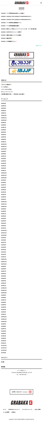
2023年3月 (3, 194)
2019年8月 (3, 297)
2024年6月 (3, 158)
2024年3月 (3, 165)
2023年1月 (3, 199)
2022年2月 (3, 225)
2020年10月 (4, 264)
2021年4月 (3, 249)
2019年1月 (3, 314)
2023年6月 (3, 187)
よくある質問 (6, 412)
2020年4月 (3, 278)
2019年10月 (4, 292)
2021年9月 (3, 237)
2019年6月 (3, 302)
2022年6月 (3, 216)
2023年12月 (4, 173)
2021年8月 (3, 240)
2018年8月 (3, 326)
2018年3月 (3, 338)
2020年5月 (3, 276)
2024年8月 (3, 153)
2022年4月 (3, 220)
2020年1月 (3, 285)
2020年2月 (3, 283)
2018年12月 (4, 316)
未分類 (2, 361)
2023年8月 (3, 182)
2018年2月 (3, 340)
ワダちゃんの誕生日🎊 (6, 84)
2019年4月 (3, 307)
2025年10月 (4, 120)
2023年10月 (4, 177)
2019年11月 (4, 290)
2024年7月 (3, 156)
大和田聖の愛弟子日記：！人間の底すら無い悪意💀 (13, 94)
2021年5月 (3, 247)
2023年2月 (3, 196)
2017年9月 (3, 352)
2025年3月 (3, 137)
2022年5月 (3, 218)
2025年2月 (3, 139)
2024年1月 (3, 170)
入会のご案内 (37, 409)
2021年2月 (3, 254)
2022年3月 (3, 223)
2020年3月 (3, 280)
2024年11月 (4, 146)
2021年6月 (3, 244)
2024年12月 (4, 144)
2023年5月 (3, 189)
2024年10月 (4, 149)
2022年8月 (3, 211)
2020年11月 (4, 261)
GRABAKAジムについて (14, 409)
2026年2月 (3, 110)
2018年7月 (3, 328)
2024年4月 (3, 163)
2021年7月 (3, 242)
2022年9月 (3, 208)
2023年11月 (4, 175)
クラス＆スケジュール (27, 409)
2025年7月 (3, 127)
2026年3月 (3, 108)
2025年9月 (3, 122)
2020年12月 (4, 259)
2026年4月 (3, 105)
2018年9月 (3, 324)
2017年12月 (4, 345)
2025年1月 (3, 141)
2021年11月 (4, 232)
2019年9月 (3, 295)
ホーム (4, 409)
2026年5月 (3, 103)
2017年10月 (4, 350)
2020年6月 (3, 273)
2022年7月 (3, 213)
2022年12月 (4, 201)
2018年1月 (3, 343)
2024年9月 (3, 151)
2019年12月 (4, 288)
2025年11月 (4, 117)
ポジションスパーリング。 (7, 91)
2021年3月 (3, 252)
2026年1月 (3, 113)
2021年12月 (4, 230)
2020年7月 (3, 271)
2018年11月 (4, 319)
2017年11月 (4, 347)
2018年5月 (3, 333)
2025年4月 (3, 134)
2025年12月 (4, 115)
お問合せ (13, 412)
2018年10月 (4, 321)
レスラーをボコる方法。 (6, 89)
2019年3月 (3, 309)
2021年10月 (4, 235)
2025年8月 (3, 125)
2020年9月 (3, 266)
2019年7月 (3, 300)
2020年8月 (3, 268)
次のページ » (39, 45)
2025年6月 (3, 129)
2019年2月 (3, 312)
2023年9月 (3, 180)
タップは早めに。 (5, 87)
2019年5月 (3, 304)
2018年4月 (3, 335)
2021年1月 (3, 256)
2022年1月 (3, 228)
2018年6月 (3, 331)
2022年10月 (4, 206)
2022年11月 (4, 204)
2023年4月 (3, 192)
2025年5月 (3, 132)
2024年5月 (3, 161)
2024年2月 (3, 168)
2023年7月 (3, 184)
